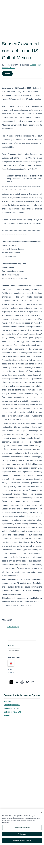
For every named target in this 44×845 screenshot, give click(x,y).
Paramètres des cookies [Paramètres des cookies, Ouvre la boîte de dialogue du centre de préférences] (22, 827)
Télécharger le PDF (12, 705)
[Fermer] (41, 812)
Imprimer (7, 701)
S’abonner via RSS (11, 708)
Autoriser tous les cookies (22, 841)
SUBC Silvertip (13, 627)
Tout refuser (22, 834)
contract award (14, 650)
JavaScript (8, 715)
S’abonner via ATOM (12, 712)
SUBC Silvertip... (10, 672)
